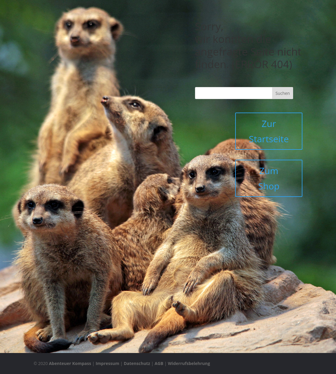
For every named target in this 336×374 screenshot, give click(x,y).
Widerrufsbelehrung (189, 363)
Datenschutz (137, 363)
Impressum (107, 363)
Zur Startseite (269, 131)
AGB (158, 363)
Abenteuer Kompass (70, 363)
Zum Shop (268, 178)
